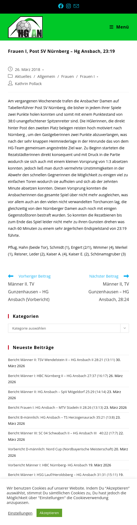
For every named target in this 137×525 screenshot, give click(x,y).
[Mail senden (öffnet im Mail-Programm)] (76, 6)
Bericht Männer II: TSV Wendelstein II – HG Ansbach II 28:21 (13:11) (61, 359)
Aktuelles (23, 76)
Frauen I (87, 76)
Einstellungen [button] (20, 513)
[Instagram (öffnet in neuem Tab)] (70, 6)
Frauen (67, 76)
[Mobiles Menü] (119, 27)
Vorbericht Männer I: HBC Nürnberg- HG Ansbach (47, 465)
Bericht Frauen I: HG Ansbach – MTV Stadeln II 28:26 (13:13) (55, 407)
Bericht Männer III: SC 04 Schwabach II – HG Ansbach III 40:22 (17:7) (63, 433)
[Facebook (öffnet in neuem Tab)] (62, 6)
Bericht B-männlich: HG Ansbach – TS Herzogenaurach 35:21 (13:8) (61, 417)
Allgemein (46, 76)
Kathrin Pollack (28, 83)
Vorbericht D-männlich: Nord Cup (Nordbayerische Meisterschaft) (60, 449)
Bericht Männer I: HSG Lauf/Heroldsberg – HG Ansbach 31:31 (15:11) (63, 474)
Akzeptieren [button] (49, 512)
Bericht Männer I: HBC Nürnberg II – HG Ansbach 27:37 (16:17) (58, 375)
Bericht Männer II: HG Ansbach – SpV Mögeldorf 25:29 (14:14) (57, 391)
